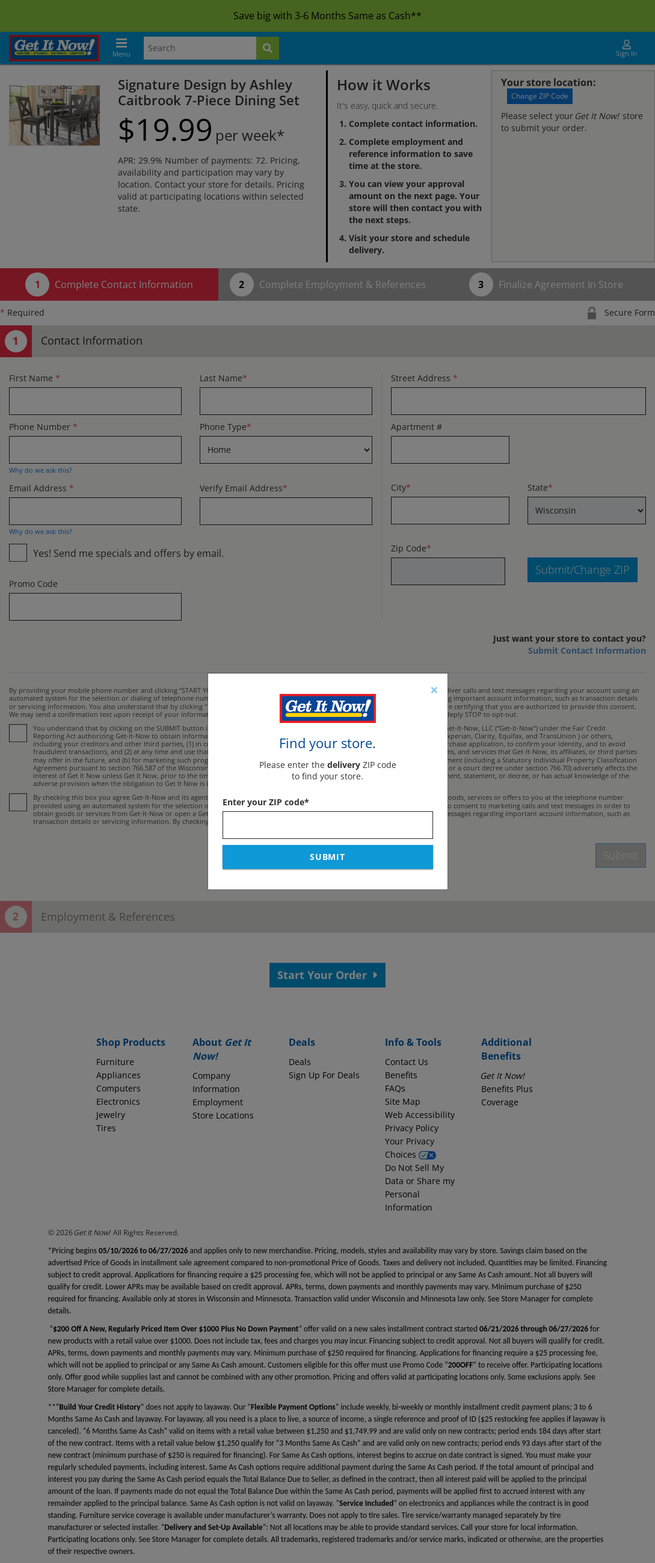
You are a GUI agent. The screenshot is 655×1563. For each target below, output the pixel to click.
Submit (328, 856)
